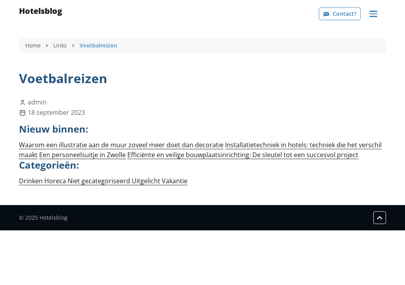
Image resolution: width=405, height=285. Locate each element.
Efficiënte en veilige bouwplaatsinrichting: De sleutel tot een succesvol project (242, 154)
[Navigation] (373, 13)
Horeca (56, 181)
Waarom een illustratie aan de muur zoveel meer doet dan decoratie (121, 145)
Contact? (339, 13)
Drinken (31, 181)
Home (33, 45)
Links (60, 45)
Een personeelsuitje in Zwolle (82, 154)
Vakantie (174, 181)
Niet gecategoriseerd (100, 181)
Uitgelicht (147, 181)
